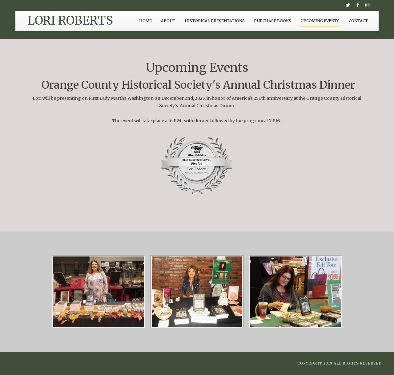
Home (145, 20)
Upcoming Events (320, 20)
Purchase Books (272, 20)
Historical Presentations (215, 20)
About (168, 20)
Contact (358, 20)
